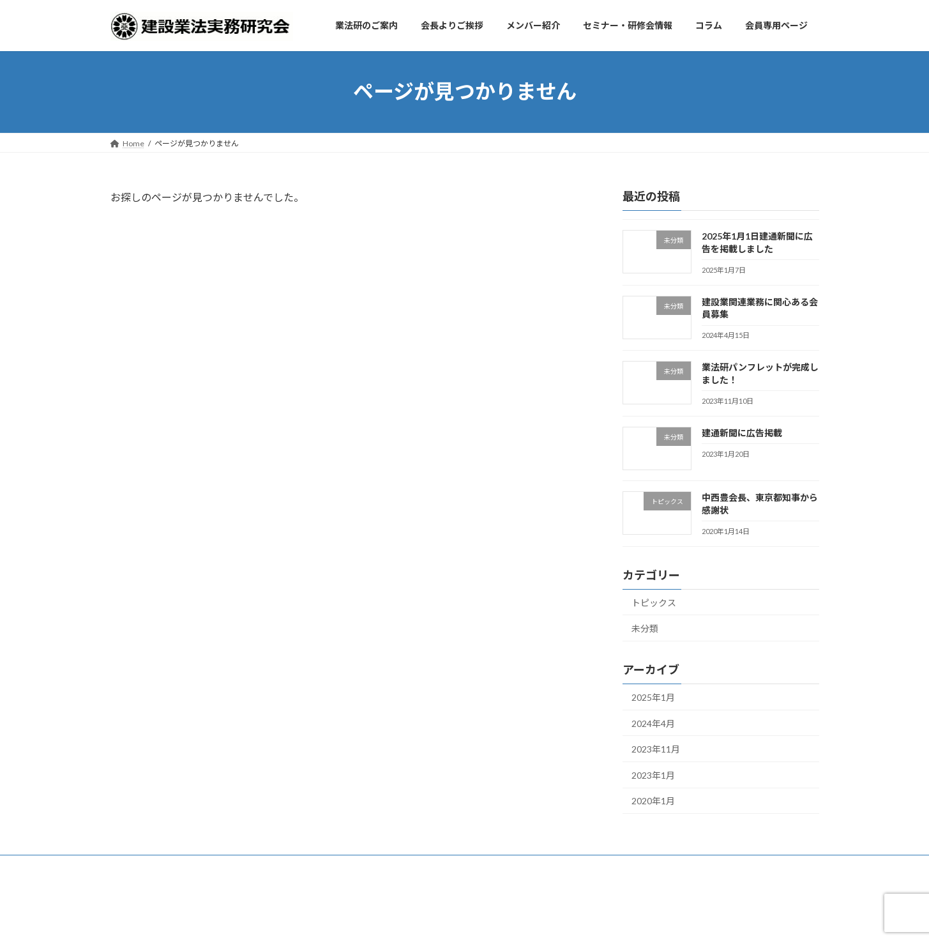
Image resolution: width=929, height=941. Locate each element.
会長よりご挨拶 (228, 866)
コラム (463, 866)
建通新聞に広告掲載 (741, 432)
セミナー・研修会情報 (389, 866)
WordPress (395, 918)
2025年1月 (653, 697)
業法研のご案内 (149, 866)
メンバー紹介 (303, 866)
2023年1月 (653, 774)
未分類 (644, 628)
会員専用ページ (527, 866)
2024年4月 (653, 722)
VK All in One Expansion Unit (546, 918)
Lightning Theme (461, 918)
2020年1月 (653, 800)
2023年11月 (655, 749)
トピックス (653, 602)
